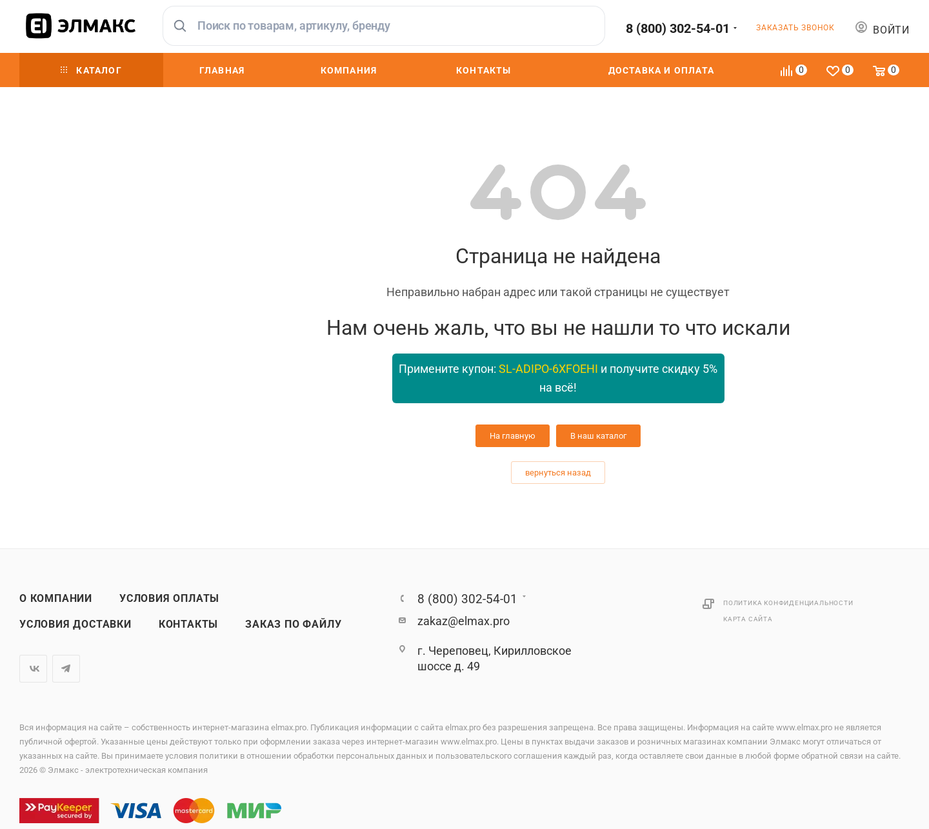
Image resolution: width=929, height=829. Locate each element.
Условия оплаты (169, 598)
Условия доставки (75, 624)
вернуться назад (558, 472)
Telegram (66, 669)
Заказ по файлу (293, 624)
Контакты (188, 624)
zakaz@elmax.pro (463, 621)
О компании (55, 598)
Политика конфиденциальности (788, 602)
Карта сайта (748, 619)
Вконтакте (33, 669)
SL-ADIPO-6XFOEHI (548, 368)
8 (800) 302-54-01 (678, 28)
